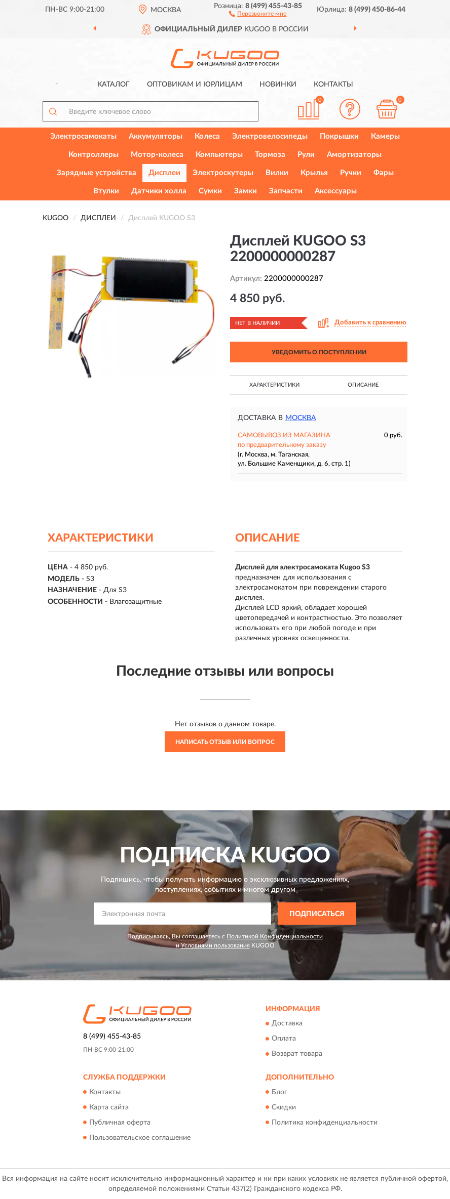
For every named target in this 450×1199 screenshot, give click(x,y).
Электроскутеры (223, 173)
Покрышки (339, 136)
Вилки (277, 173)
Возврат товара (297, 1054)
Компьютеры (219, 154)
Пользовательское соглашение (140, 1137)
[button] (257, 13)
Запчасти (286, 191)
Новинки (277, 84)
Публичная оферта (120, 1122)
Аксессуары (336, 191)
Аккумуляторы (155, 136)
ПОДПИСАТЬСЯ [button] (317, 914)
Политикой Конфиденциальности (275, 936)
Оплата (284, 1039)
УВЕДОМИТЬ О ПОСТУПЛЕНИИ (319, 352)
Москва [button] (300, 418)
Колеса (207, 136)
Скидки (284, 1107)
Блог (279, 1092)
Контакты (333, 84)
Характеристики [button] (274, 385)
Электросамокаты (83, 136)
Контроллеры (93, 154)
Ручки (350, 173)
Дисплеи (164, 173)
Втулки (106, 191)
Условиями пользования (215, 945)
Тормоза (270, 154)
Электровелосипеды (270, 136)
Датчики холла (158, 191)
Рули (306, 154)
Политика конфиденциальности (325, 1122)
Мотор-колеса (157, 154)
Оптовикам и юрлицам (194, 84)
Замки (245, 191)
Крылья (314, 173)
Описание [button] (363, 385)
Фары (383, 173)
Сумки (210, 191)
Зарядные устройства (96, 173)
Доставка (287, 1023)
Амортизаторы (354, 154)
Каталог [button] (113, 84)
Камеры (385, 136)
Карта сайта (109, 1107)
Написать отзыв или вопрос (225, 742)
